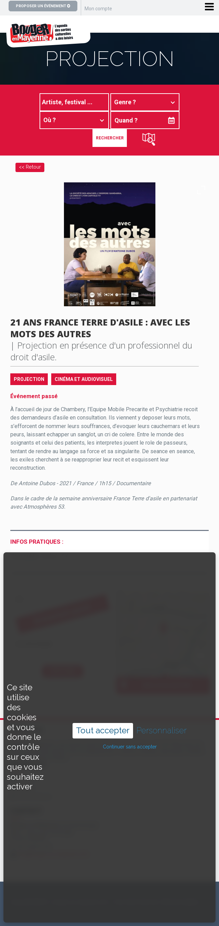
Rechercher (110, 138)
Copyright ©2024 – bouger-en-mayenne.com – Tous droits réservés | (85, 902)
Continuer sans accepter (130, 718)
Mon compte (98, 8)
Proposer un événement (43, 6)
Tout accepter (103, 701)
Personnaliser (161, 701)
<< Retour (30, 167)
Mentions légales (180, 902)
